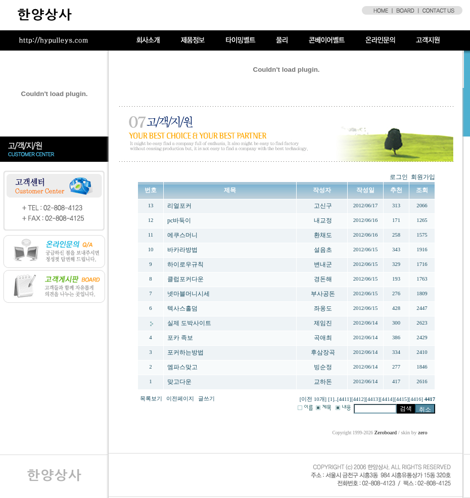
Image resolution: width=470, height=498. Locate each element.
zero (422, 432)
